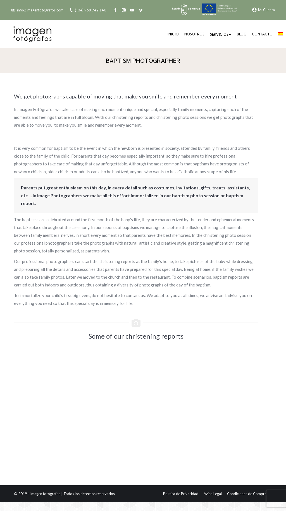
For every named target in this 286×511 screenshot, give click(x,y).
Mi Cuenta (263, 10)
